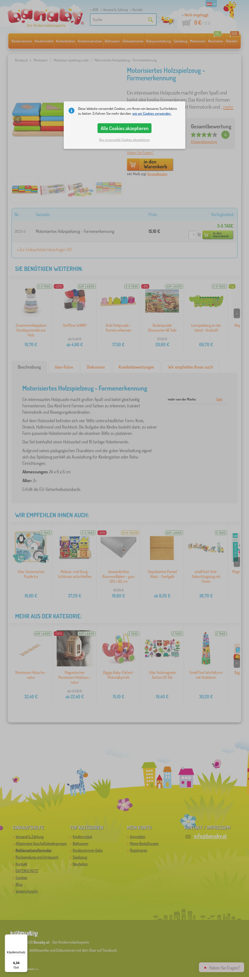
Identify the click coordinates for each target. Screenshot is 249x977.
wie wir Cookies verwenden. (151, 113)
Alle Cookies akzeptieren (125, 128)
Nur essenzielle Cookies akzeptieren (124, 139)
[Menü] (24, 937)
